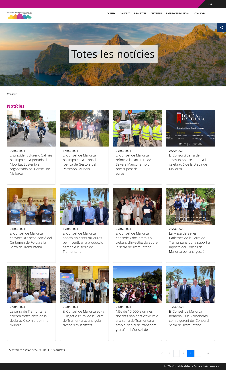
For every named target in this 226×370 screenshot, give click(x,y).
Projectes (139, 13)
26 (208, 353)
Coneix (110, 13)
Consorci (200, 13)
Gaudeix (124, 13)
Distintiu (155, 13)
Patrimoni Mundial (177, 13)
